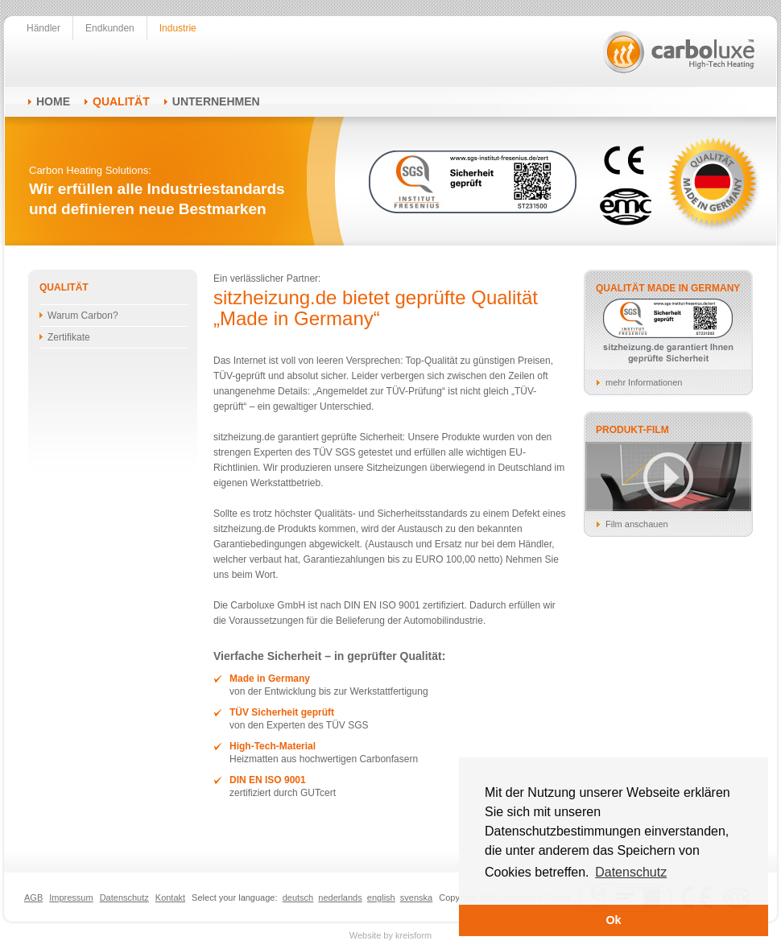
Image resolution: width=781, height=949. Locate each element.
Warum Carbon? (83, 315)
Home (53, 101)
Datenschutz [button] (631, 872)
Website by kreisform (390, 935)
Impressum (71, 897)
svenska (416, 897)
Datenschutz (124, 897)
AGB (33, 897)
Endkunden (109, 28)
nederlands (340, 897)
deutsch (298, 897)
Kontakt (170, 897)
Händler (43, 28)
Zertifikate (69, 337)
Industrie (177, 28)
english (381, 897)
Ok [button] (613, 920)
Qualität (121, 101)
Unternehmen (216, 101)
